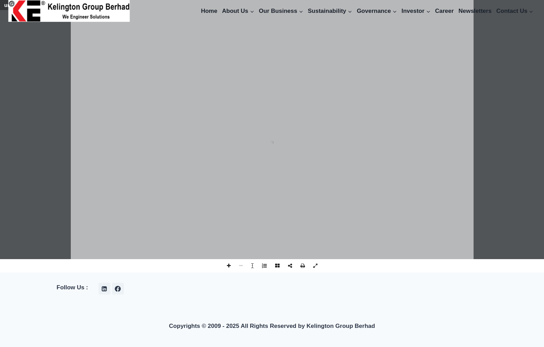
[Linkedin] (104, 289)
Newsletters (474, 11)
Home (209, 11)
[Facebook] (118, 289)
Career (444, 11)
